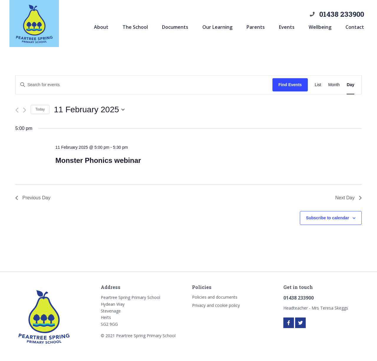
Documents (175, 27)
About (101, 27)
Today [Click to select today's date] (40, 109)
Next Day (348, 197)
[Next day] (24, 110)
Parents (256, 27)
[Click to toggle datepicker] (89, 110)
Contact (354, 27)
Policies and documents (214, 297)
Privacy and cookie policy (216, 305)
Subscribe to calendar (327, 217)
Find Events (290, 84)
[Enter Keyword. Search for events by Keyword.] (144, 85)
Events (287, 27)
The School (135, 27)
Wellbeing (320, 27)
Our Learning (217, 27)
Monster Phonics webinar (98, 160)
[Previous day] (17, 110)
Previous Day (32, 197)
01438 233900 (341, 14)
